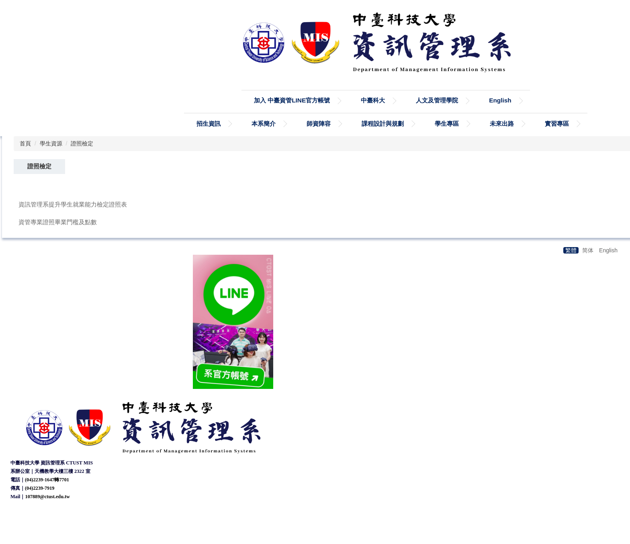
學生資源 (51, 143)
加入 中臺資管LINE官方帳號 (292, 100)
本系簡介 (264, 123)
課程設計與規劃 (383, 123)
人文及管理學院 (437, 100)
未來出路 (502, 123)
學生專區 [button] (447, 123)
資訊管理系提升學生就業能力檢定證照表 (72, 204)
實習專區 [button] (557, 123)
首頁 (25, 143)
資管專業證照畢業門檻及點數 (57, 222)
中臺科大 (373, 100)
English (500, 100)
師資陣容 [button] (319, 123)
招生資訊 (208, 123)
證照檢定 (82, 143)
